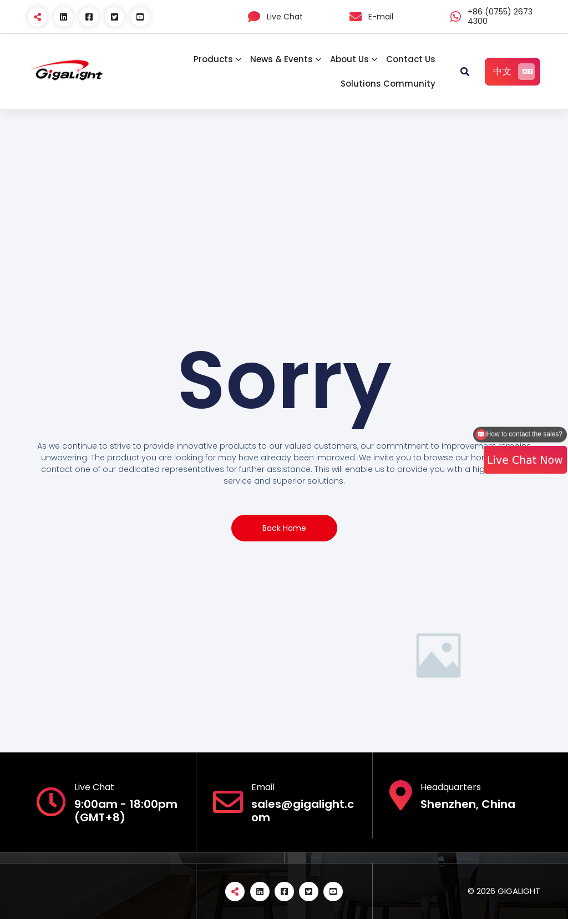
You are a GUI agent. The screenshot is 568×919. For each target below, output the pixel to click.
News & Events (281, 59)
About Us (349, 59)
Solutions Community (388, 83)
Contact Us (410, 59)
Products (213, 59)
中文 (514, 71)
